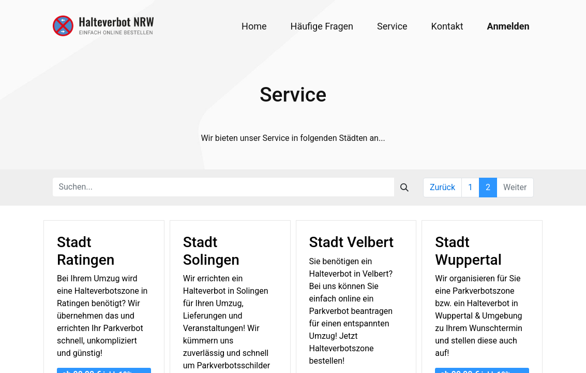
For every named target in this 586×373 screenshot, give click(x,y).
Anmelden (508, 26)
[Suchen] (404, 187)
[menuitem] (254, 26)
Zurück (442, 187)
